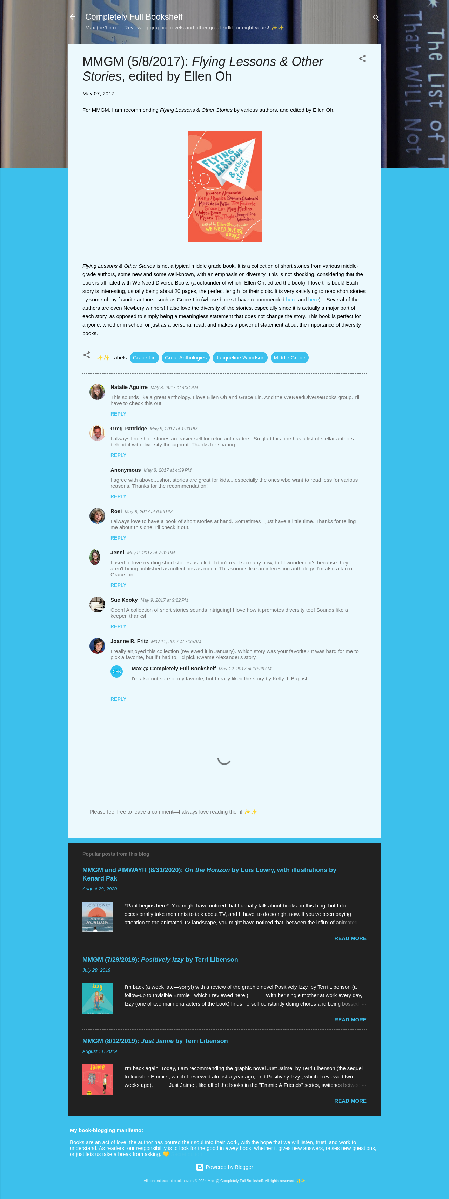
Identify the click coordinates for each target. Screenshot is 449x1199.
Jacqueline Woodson (240, 358)
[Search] (376, 19)
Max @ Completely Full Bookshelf (174, 668)
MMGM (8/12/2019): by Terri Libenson (155, 1040)
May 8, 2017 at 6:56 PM (149, 511)
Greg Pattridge (128, 428)
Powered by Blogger (224, 1167)
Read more (350, 938)
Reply (118, 414)
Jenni (117, 552)
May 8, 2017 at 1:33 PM (173, 428)
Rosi (116, 511)
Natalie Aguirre (129, 387)
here (291, 299)
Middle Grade (290, 358)
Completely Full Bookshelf (133, 16)
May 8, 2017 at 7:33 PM (151, 552)
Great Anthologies (186, 358)
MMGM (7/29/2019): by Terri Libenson (160, 959)
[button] (362, 59)
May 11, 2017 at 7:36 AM (176, 641)
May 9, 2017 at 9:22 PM (164, 600)
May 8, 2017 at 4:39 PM (168, 470)
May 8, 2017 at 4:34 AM (174, 387)
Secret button (186, 1154)
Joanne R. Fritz (129, 641)
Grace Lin (144, 358)
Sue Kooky (124, 600)
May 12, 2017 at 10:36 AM (245, 668)
